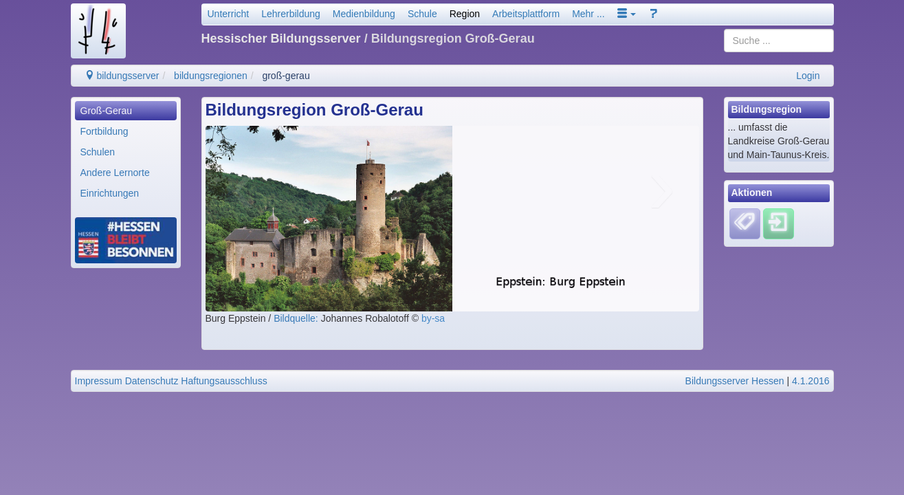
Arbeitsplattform (526, 13)
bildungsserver (122, 75)
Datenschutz (152, 380)
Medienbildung (364, 13)
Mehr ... (588, 13)
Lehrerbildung (290, 13)
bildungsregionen (210, 75)
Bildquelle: (297, 318)
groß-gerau (285, 75)
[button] (627, 13)
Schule (422, 13)
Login (807, 75)
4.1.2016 (811, 380)
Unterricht (229, 13)
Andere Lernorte (115, 172)
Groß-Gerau (106, 110)
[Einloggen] (778, 222)
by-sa (433, 318)
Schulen (97, 151)
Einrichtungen (110, 193)
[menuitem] (126, 110)
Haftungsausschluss (224, 380)
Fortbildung (104, 131)
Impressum (98, 380)
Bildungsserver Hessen (734, 380)
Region (465, 13)
